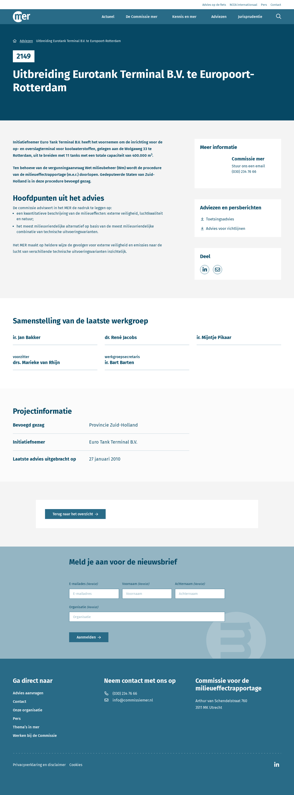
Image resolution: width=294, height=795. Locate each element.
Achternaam (190, 584)
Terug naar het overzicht (73, 514)
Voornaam (135, 584)
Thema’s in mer (26, 727)
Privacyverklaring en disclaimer (39, 765)
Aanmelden (86, 637)
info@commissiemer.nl (128, 700)
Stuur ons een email (248, 165)
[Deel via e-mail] (217, 269)
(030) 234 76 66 (248, 171)
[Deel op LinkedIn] (204, 269)
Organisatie (83, 607)
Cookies (75, 765)
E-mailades (83, 584)
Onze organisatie (27, 710)
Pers (17, 718)
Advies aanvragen (28, 693)
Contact (19, 701)
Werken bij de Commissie (35, 735)
